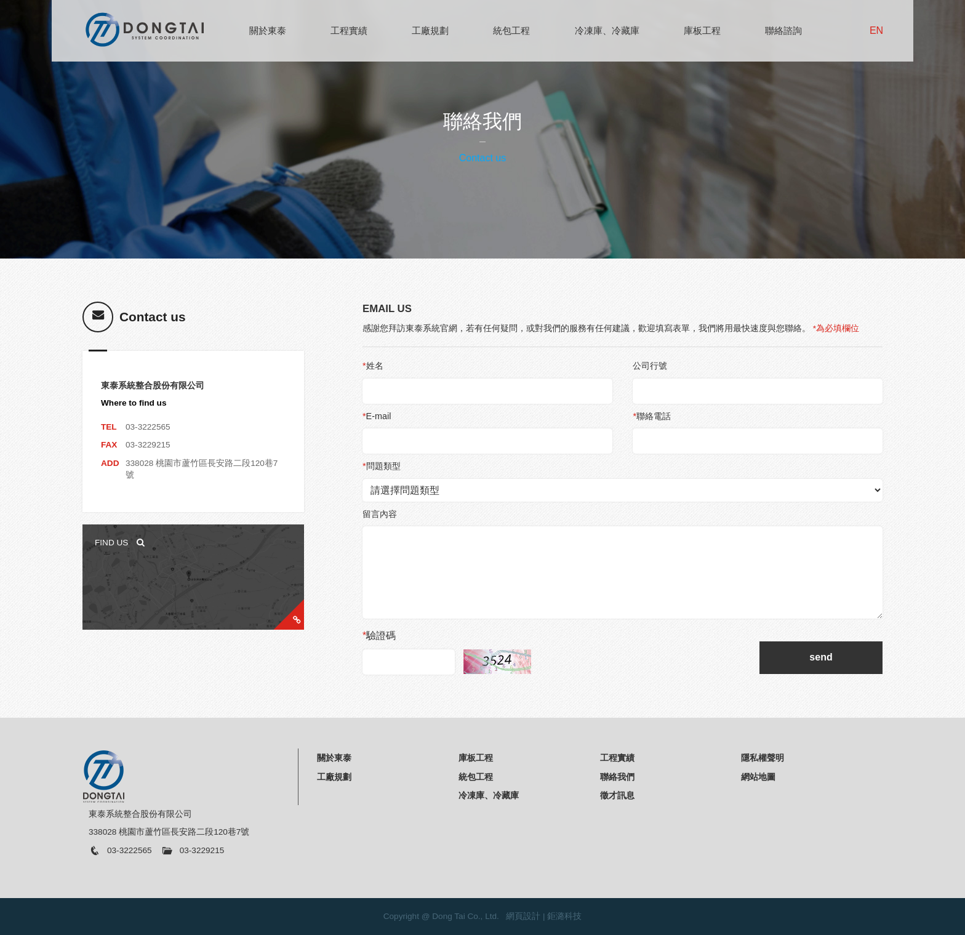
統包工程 (511, 30)
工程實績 (348, 30)
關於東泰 (267, 30)
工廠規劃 (430, 30)
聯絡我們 (617, 777)
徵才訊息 (617, 795)
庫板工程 (702, 30)
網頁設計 (523, 916)
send (820, 657)
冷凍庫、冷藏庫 (607, 30)
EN (876, 30)
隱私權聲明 (762, 758)
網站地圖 (758, 777)
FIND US (120, 542)
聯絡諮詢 (783, 30)
